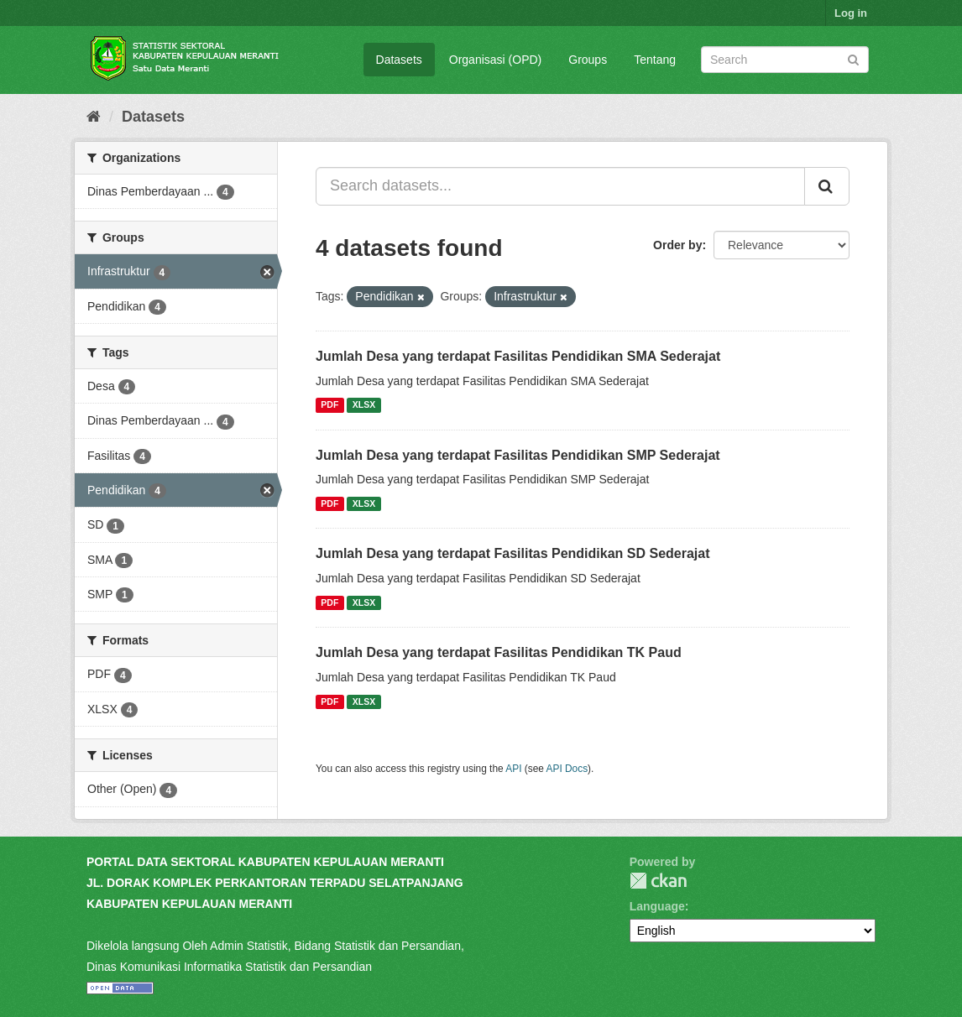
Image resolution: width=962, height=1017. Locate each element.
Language (657, 906)
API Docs (567, 768)
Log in (850, 13)
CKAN (658, 880)
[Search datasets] (785, 59)
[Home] (93, 116)
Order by (677, 245)
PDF (329, 405)
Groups (587, 59)
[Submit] (853, 58)
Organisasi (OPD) (495, 59)
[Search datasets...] (560, 186)
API (513, 768)
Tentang (655, 59)
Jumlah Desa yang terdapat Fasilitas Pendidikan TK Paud (499, 652)
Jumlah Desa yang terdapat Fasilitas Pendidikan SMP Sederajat (518, 455)
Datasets (399, 59)
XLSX (364, 405)
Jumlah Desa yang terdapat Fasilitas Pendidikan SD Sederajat (513, 553)
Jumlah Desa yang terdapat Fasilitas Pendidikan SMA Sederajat (518, 356)
